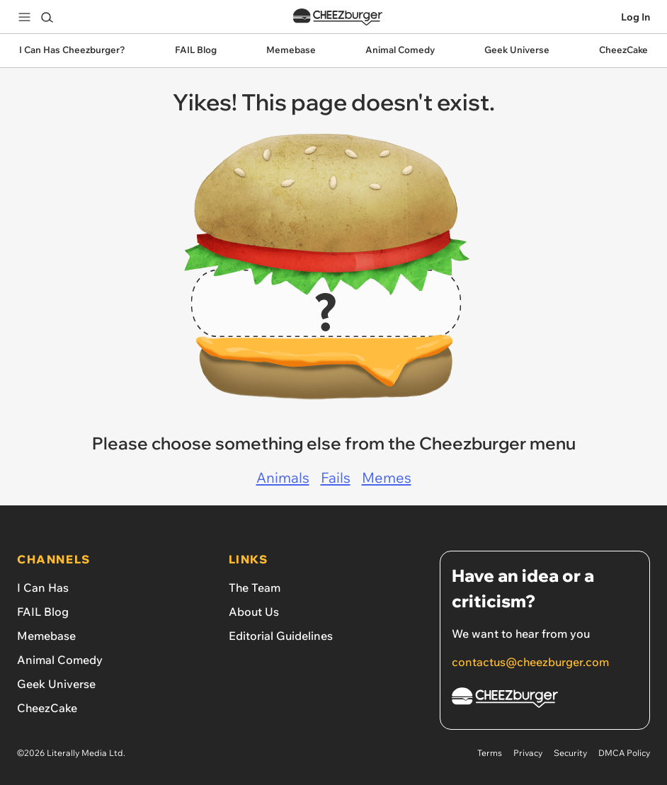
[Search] (47, 17)
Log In (635, 17)
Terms (489, 752)
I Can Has (43, 587)
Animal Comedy (60, 660)
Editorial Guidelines (281, 636)
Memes (386, 477)
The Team (254, 587)
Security (570, 752)
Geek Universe (56, 684)
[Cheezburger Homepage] (545, 700)
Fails (335, 477)
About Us (254, 611)
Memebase (46, 636)
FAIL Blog (43, 611)
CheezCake (47, 708)
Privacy (527, 752)
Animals (282, 477)
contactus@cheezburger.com (530, 662)
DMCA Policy (624, 752)
